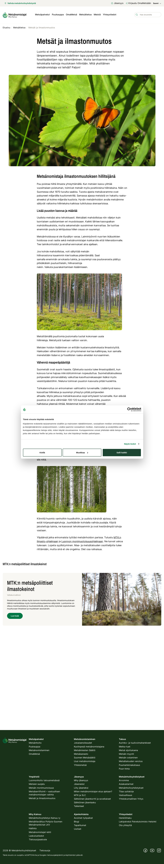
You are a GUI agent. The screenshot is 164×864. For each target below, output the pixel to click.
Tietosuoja (44, 850)
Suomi (157, 3)
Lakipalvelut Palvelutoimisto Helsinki (137, 821)
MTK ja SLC (80, 795)
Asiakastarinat (126, 784)
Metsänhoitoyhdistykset (131, 787)
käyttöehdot (70, 855)
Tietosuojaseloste (38, 839)
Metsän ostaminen (128, 757)
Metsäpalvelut (42, 14)
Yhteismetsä (80, 765)
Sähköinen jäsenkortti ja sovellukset (92, 798)
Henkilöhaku (125, 818)
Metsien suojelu (37, 784)
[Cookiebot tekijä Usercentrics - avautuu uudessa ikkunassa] (129, 409)
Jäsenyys (117, 3)
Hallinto (33, 828)
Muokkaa (82, 452)
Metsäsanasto (81, 754)
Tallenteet (79, 806)
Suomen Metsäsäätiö (84, 757)
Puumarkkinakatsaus (129, 765)
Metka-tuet (124, 746)
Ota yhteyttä (125, 825)
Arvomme (124, 780)
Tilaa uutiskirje (126, 791)
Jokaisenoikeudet (83, 742)
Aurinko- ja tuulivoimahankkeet (135, 742)
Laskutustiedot (36, 835)
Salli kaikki (122, 452)
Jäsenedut (79, 784)
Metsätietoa (85, 14)
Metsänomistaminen (39, 750)
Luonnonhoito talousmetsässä (44, 780)
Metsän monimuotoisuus (41, 787)
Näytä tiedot (130, 444)
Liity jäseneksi (81, 787)
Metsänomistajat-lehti (40, 832)
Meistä (97, 14)
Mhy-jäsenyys (81, 780)
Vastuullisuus (125, 795)
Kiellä (42, 452)
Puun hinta (124, 768)
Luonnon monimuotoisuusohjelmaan (82, 540)
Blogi (76, 821)
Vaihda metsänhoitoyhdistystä (20, 3)
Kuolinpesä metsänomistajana (89, 746)
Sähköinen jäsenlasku (85, 802)
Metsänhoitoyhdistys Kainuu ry (44, 818)
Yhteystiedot (109, 14)
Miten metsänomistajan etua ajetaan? (93, 791)
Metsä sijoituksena (128, 750)
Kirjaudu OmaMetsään (138, 3)
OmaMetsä (71, 14)
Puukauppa (58, 14)
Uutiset (77, 829)
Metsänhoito (35, 742)
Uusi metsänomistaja (84, 761)
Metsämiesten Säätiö (84, 750)
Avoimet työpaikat (83, 818)
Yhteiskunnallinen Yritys (131, 798)
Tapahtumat (80, 825)
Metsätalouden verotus (131, 761)
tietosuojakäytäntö (55, 855)
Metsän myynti (126, 754)
